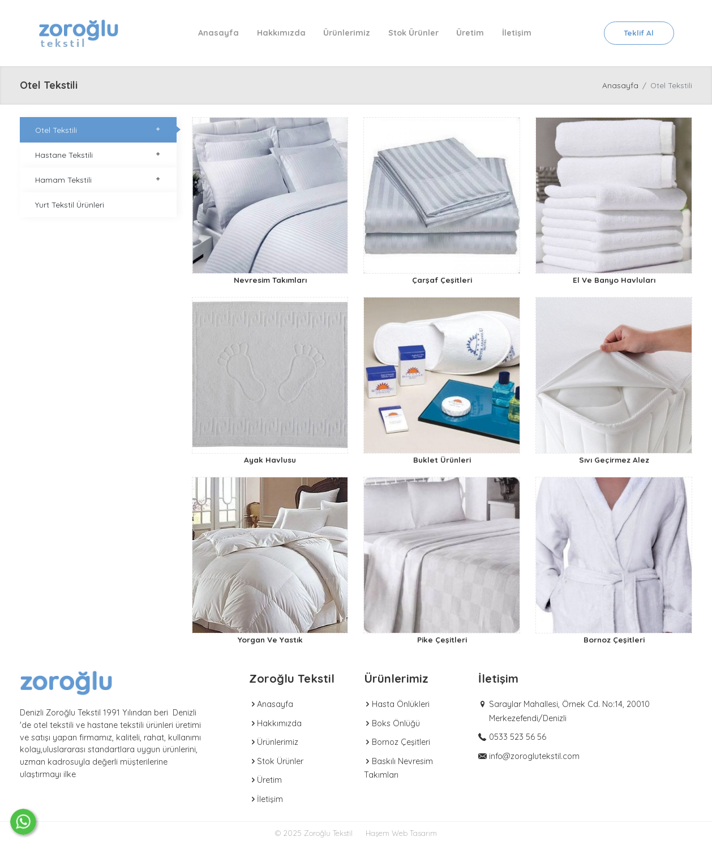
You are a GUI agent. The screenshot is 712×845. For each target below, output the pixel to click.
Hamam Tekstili (98, 179)
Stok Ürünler (413, 33)
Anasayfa (218, 33)
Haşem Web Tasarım (401, 833)
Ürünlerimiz (346, 33)
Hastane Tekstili (98, 154)
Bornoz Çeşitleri (397, 742)
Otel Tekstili (98, 130)
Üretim (470, 33)
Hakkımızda (281, 33)
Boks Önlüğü (392, 723)
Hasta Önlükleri (397, 704)
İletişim (516, 33)
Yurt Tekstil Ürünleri (69, 204)
